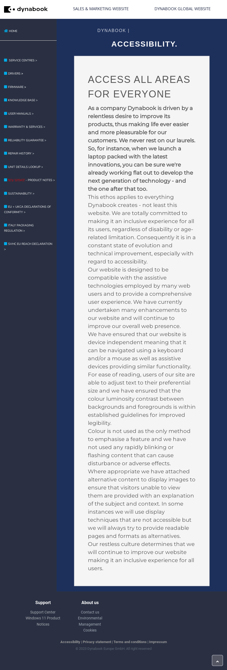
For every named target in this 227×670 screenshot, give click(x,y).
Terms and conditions (130, 642)
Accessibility (70, 642)
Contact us (90, 612)
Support (43, 602)
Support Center (43, 612)
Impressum (158, 642)
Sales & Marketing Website (101, 8)
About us (90, 602)
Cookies (90, 630)
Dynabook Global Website (182, 8)
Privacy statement (97, 642)
